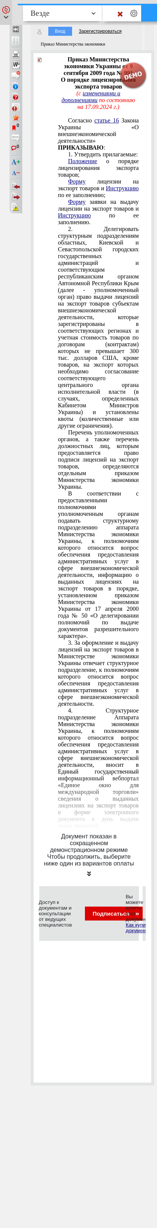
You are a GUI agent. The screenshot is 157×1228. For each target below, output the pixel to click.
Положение (82, 161)
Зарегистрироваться (100, 31)
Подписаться (115, 913)
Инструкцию (122, 188)
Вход (60, 31)
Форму (77, 181)
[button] (6, 12)
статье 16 (106, 120)
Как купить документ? (138, 927)
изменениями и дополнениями (91, 96)
